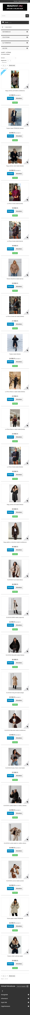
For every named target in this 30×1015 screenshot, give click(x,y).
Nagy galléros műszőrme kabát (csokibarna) (15, 542)
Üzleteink (6, 37)
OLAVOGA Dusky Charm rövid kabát (15, 768)
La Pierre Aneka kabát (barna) (15, 241)
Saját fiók (4, 1002)
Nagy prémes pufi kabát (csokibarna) (15, 90)
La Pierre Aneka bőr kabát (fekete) (15, 316)
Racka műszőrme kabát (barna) (15, 278)
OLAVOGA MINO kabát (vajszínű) (15, 617)
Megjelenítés (3, 60)
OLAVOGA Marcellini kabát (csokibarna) (15, 730)
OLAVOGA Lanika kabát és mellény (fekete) (15, 805)
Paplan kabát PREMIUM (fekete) (15, 128)
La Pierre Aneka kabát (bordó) (15, 203)
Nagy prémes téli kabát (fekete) (15, 504)
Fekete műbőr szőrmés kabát (15, 956)
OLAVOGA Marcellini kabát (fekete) (15, 655)
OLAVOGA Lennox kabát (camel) (15, 881)
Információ (6, 32)
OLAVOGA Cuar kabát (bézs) (15, 579)
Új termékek (6, 43)
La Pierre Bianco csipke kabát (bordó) (15, 429)
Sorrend (3, 57)
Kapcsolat (16, 1)
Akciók (4, 48)
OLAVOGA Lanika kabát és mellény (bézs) (15, 843)
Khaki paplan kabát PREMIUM (15, 918)
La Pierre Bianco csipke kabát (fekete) (15, 391)
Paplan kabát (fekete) (15, 354)
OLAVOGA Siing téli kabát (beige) (15, 692)
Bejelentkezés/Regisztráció (23, 1)
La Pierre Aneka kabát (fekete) (15, 467)
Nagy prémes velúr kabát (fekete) (15, 166)
